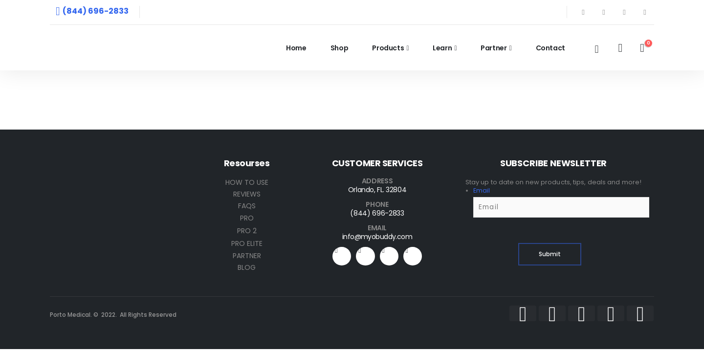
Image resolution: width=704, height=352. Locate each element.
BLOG (247, 267)
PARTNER (247, 256)
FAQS (247, 206)
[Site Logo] (118, 48)
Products (388, 48)
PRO (247, 218)
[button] (596, 49)
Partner (494, 48)
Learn (442, 48)
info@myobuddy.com (377, 237)
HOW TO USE (246, 182)
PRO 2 (247, 231)
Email (481, 190)
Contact (551, 48)
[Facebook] (583, 12)
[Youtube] (624, 12)
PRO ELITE (247, 243)
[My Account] (620, 48)
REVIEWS (247, 194)
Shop (339, 48)
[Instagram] (645, 12)
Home (296, 48)
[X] (603, 12)
